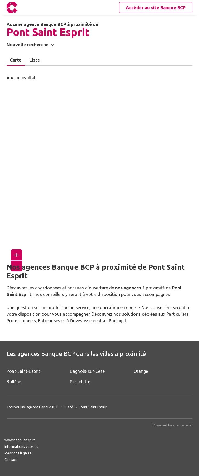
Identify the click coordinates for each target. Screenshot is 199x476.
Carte (16, 59)
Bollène (14, 381)
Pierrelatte (80, 381)
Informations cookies (21, 446)
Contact (10, 460)
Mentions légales (17, 453)
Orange (140, 371)
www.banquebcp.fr (19, 440)
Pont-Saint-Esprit (23, 371)
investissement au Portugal (99, 320)
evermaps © (182, 425)
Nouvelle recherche (28, 44)
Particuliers (177, 314)
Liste (34, 59)
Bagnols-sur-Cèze (87, 371)
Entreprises (49, 320)
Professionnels (21, 320)
